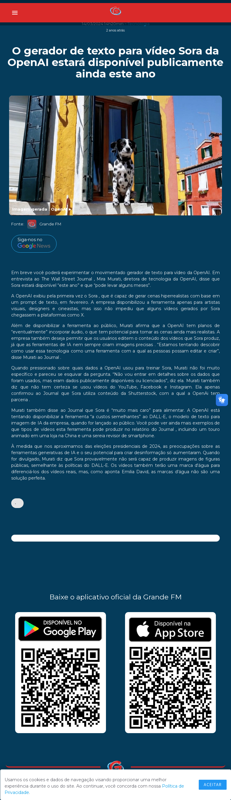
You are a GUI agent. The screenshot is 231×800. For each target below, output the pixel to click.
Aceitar (212, 784)
